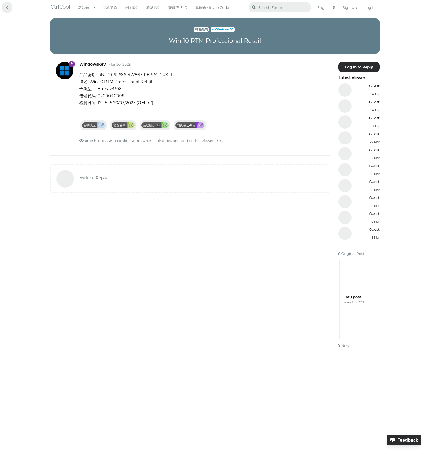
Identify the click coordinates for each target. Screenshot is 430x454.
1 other (195, 140)
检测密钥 (153, 7)
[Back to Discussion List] (7, 7)
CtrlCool (60, 7)
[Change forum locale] (326, 7)
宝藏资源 (110, 7)
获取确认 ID (178, 7)
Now (343, 345)
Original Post (351, 253)
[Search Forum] (280, 7)
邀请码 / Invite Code (212, 7)
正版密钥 (132, 7)
